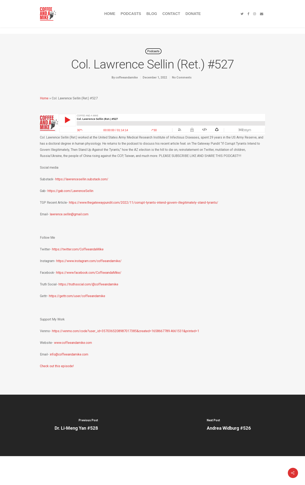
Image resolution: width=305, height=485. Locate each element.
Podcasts (153, 51)
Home (44, 98)
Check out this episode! (57, 366)
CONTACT (171, 14)
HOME (109, 14)
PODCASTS (131, 14)
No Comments (182, 77)
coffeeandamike (126, 77)
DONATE (193, 14)
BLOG (151, 14)
